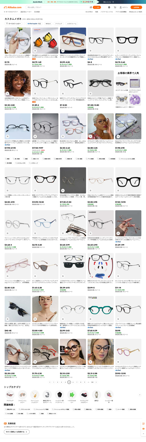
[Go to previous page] (50, 382)
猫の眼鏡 (8, 163)
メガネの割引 (31, 413)
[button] (91, 7)
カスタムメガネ (20, 163)
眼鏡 (7, 159)
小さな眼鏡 (9, 413)
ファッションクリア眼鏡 (41, 409)
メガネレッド (33, 163)
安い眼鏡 (79, 159)
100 (92, 382)
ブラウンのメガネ (24, 409)
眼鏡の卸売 (46, 159)
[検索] (97, 7)
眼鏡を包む (88, 409)
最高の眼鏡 (132, 409)
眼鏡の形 (68, 159)
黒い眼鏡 (16, 159)
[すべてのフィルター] (13, 23)
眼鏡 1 (109, 409)
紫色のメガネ (51, 413)
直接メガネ (35, 159)
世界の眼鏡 (99, 409)
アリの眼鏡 (90, 159)
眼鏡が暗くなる (10, 409)
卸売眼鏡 (112, 159)
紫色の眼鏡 (101, 159)
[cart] (115, 7)
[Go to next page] (96, 382)
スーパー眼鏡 (120, 409)
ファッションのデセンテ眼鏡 (60, 409)
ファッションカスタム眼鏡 (127, 159)
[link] (143, 423)
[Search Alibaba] (58, 7)
